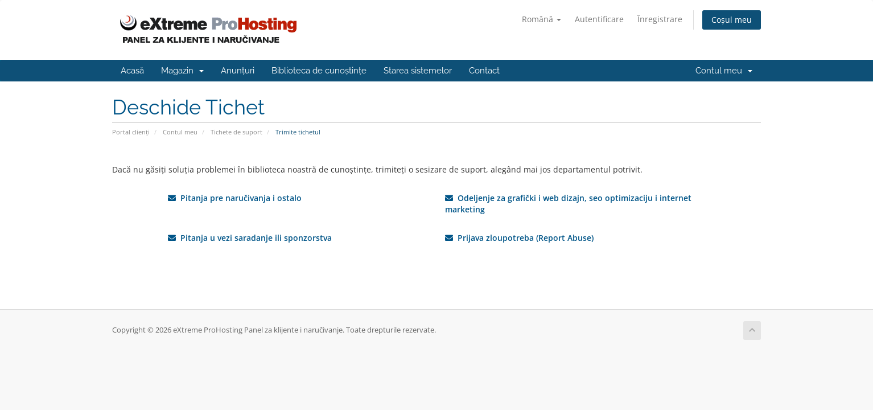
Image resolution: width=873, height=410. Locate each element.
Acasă (132, 70)
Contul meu (723, 70)
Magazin (182, 70)
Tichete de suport (236, 132)
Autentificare (599, 19)
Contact (484, 70)
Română (541, 19)
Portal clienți (131, 132)
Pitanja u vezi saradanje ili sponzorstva (250, 237)
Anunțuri (237, 70)
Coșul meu (731, 19)
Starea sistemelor (418, 70)
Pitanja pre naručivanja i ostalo (235, 197)
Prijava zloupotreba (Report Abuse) (519, 237)
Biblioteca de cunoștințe (319, 70)
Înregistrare (659, 19)
